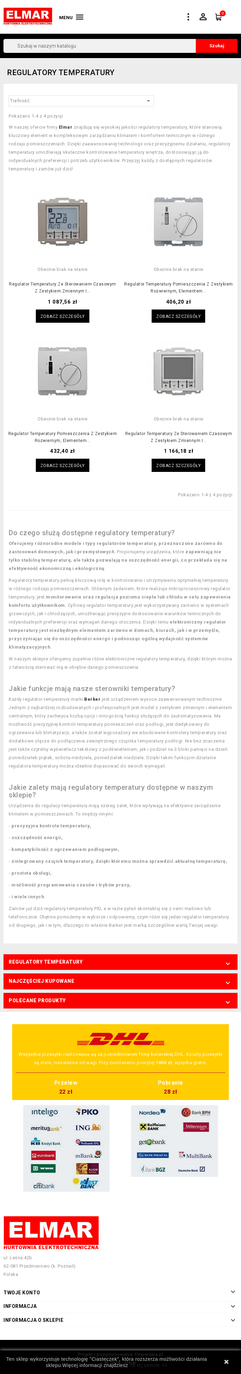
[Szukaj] (120, 46)
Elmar (66, 127)
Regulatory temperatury (45, 962)
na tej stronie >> (149, 1365)
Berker (92, 699)
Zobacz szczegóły (62, 316)
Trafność (81, 101)
